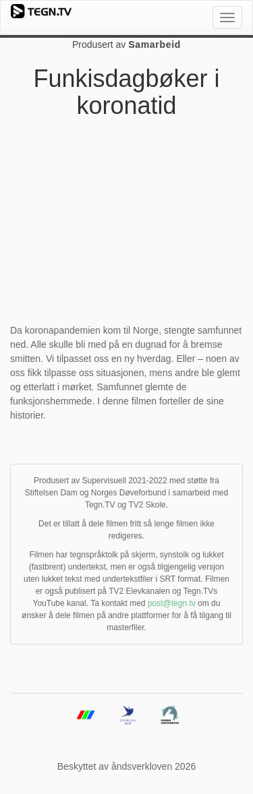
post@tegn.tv (172, 603)
